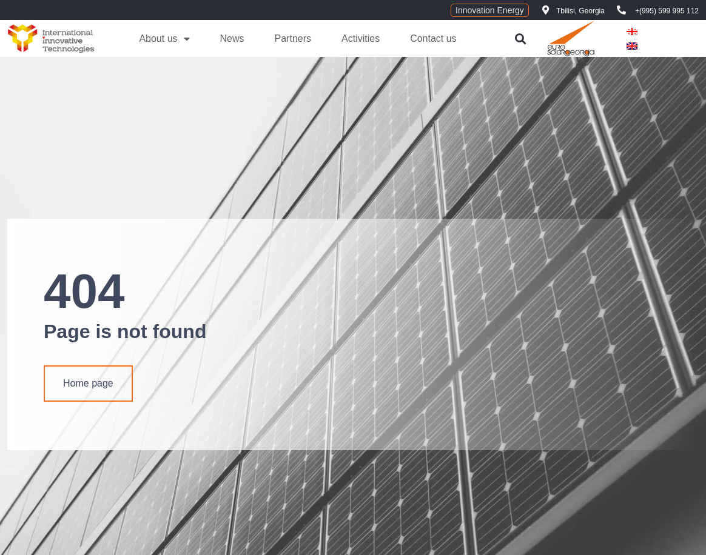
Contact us (433, 38)
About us (164, 39)
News (232, 38)
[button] (520, 38)
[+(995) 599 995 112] (621, 10)
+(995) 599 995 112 (667, 11)
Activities (360, 38)
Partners (293, 38)
